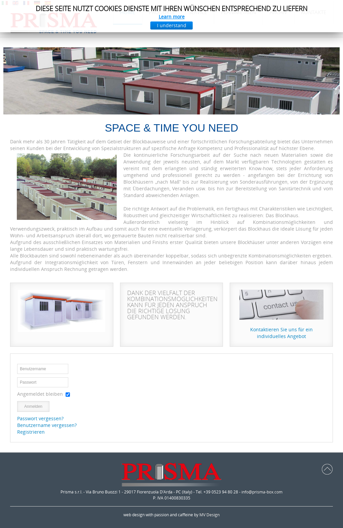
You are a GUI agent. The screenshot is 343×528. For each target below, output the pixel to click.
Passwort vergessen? (40, 418)
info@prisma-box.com (261, 492)
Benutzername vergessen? (47, 425)
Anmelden (33, 406)
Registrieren (31, 432)
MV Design (209, 515)
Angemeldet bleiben (40, 394)
